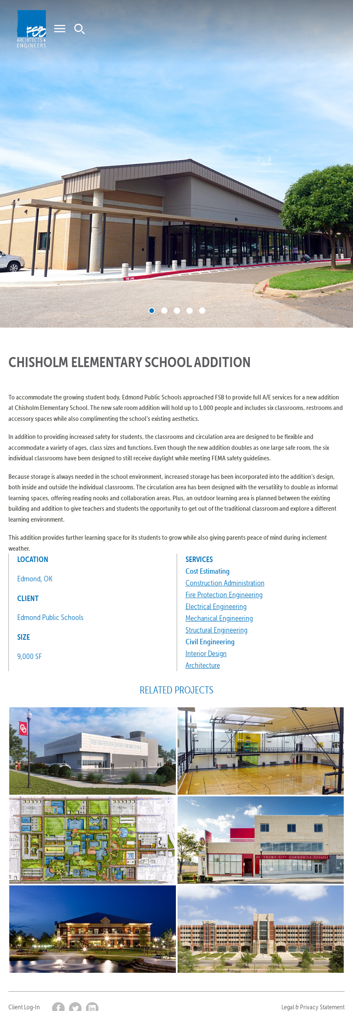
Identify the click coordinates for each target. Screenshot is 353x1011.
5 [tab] (202, 310)
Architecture (203, 665)
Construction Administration (225, 582)
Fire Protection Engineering (224, 594)
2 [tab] (164, 310)
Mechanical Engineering (219, 618)
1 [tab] (152, 310)
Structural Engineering (216, 629)
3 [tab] (177, 310)
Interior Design (206, 653)
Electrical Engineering (216, 606)
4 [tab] (189, 310)
